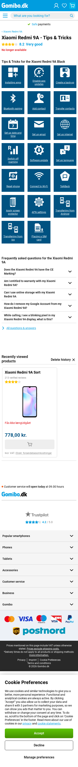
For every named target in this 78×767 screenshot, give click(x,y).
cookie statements (49, 723)
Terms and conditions (39, 663)
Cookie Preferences (50, 660)
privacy (27, 723)
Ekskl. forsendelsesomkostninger (34, 453)
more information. (39, 655)
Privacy (21, 660)
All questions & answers (19, 328)
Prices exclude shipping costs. (43, 648)
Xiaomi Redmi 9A (12, 31)
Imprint (33, 660)
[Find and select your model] (42, 15)
